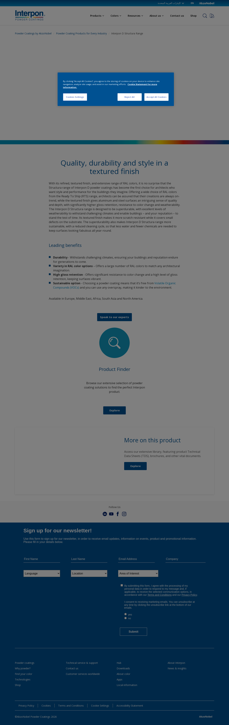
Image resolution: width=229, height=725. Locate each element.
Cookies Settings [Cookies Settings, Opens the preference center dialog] (75, 97)
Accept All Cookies (156, 97)
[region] (116, 89)
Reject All (130, 97)
